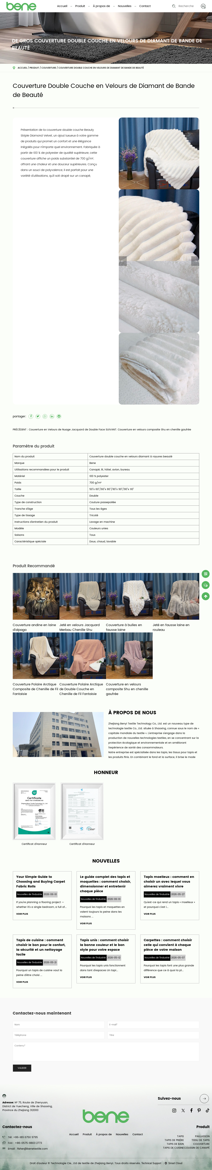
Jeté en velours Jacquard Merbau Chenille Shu (79, 628)
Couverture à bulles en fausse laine (124, 628)
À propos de (101, 6)
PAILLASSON (202, 1136)
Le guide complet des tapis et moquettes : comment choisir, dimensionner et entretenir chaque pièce (105, 884)
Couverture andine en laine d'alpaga (34, 628)
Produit (80, 6)
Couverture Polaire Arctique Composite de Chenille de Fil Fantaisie (35, 689)
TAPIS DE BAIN (175, 1144)
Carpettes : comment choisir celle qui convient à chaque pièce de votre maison (168, 945)
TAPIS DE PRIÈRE (174, 1140)
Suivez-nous (169, 1099)
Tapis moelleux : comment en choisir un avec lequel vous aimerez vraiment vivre (169, 881)
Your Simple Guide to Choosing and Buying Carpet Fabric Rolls (40, 881)
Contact (145, 6)
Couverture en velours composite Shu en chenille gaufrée (127, 689)
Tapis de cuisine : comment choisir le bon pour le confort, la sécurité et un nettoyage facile (40, 947)
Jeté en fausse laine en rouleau (171, 628)
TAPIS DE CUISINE (173, 1148)
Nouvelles (124, 6)
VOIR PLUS (22, 914)
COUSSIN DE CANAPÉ (197, 1148)
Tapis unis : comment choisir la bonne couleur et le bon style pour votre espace (104, 945)
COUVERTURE (48, 68)
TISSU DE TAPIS (201, 1140)
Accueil (62, 6)
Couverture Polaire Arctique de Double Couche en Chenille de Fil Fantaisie (81, 689)
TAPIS (180, 1136)
